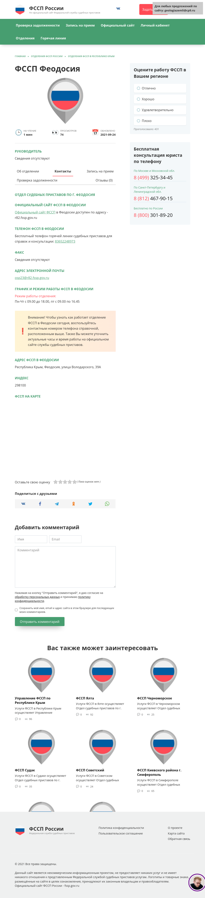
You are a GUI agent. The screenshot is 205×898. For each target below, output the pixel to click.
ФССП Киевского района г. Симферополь (159, 772)
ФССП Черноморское (154, 698)
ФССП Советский (90, 770)
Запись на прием (80, 25)
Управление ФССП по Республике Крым (33, 700)
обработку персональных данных (37, 597)
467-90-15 (153, 198)
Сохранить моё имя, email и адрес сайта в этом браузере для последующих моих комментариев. (67, 610)
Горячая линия (53, 38)
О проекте (175, 828)
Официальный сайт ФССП (35, 212)
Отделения (25, 38)
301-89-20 (153, 215)
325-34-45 (153, 177)
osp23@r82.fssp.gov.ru (32, 278)
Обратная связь (179, 839)
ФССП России (46, 8)
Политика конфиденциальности (121, 828)
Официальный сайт (118, 25)
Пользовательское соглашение (121, 833)
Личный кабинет (155, 25)
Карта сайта (176, 833)
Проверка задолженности (38, 25)
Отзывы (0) (104, 180)
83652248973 (65, 241)
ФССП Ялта (85, 698)
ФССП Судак (25, 770)
